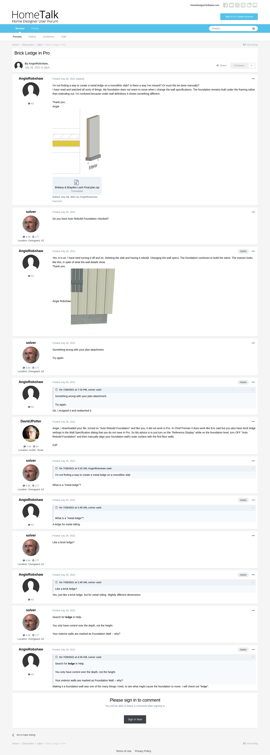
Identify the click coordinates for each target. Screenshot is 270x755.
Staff (63, 36)
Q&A (47, 67)
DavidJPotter (30, 421)
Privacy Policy (143, 751)
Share (221, 65)
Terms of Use (123, 751)
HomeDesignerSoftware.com (204, 5)
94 (35, 446)
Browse (20, 30)
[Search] (229, 28)
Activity (35, 28)
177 (35, 236)
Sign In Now (135, 719)
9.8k (26, 236)
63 (31, 103)
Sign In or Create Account (239, 16)
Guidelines (48, 36)
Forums (17, 36)
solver (31, 212)
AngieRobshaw (38, 63)
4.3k (27, 446)
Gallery (32, 36)
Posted (63, 78)
